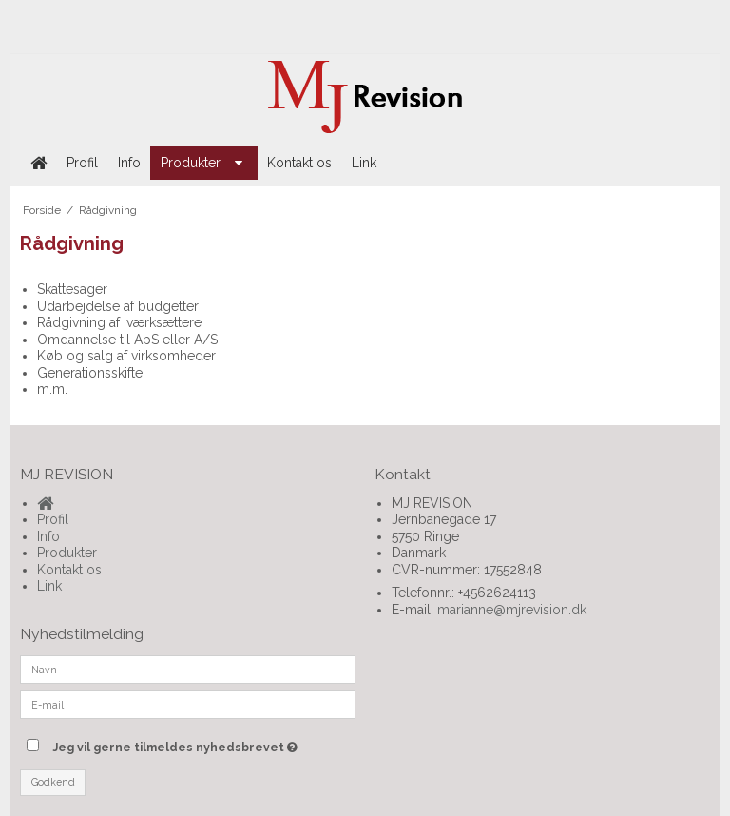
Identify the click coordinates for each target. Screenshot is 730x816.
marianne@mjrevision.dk (511, 609)
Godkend (53, 781)
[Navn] (187, 668)
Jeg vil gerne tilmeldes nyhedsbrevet (203, 743)
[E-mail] (187, 703)
